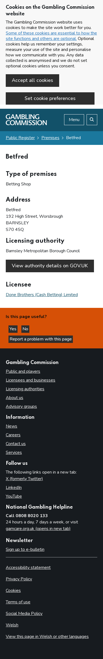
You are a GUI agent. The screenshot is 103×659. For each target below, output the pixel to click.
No (25, 329)
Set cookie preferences (50, 98)
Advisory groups (21, 406)
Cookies (13, 591)
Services (14, 452)
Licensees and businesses (30, 380)
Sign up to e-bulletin (25, 549)
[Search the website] (92, 119)
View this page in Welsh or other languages (47, 637)
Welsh (12, 625)
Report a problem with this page (41, 339)
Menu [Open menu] (74, 120)
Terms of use (18, 602)
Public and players (23, 371)
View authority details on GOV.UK (50, 265)
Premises (50, 138)
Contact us (16, 444)
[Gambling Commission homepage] (26, 124)
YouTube (14, 496)
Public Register (20, 138)
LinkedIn (14, 488)
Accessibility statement (28, 568)
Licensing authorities (25, 389)
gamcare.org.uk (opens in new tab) (38, 529)
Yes (14, 329)
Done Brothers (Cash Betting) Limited (42, 295)
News (11, 426)
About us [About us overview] (14, 398)
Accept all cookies (32, 80)
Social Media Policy (24, 614)
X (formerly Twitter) (24, 479)
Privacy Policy (19, 579)
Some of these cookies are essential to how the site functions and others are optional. (51, 36)
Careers (13, 435)
